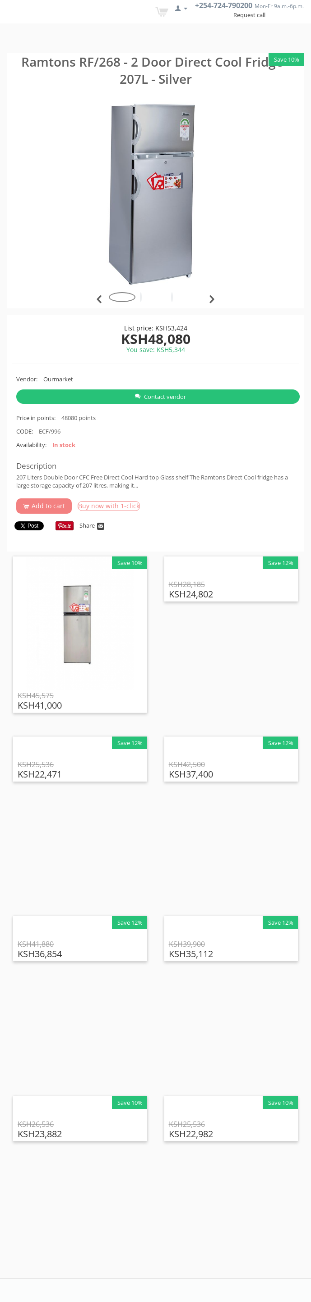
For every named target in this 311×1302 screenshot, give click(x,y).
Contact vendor (160, 397)
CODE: (24, 431)
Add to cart (44, 506)
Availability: (31, 445)
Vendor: (26, 379)
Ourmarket (58, 379)
